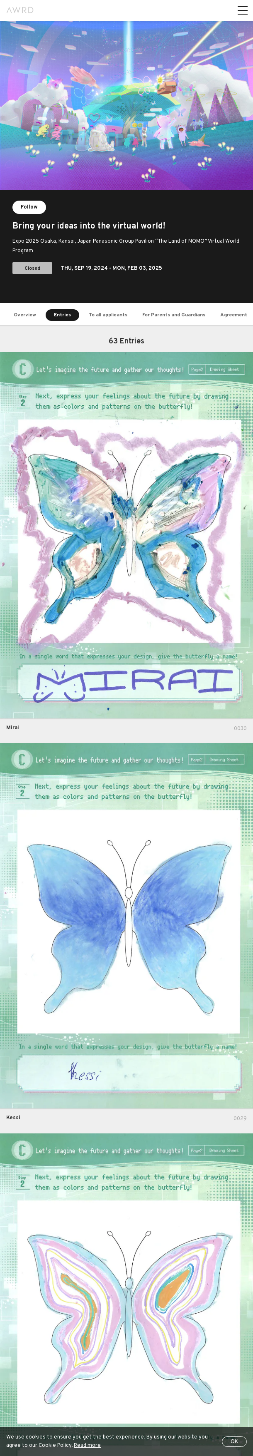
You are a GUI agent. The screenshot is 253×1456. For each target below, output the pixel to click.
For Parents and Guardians (173, 315)
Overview (25, 315)
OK (234, 1442)
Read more (87, 1445)
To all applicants (108, 315)
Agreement (233, 315)
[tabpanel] (126, 162)
